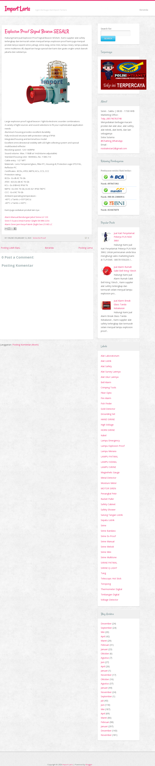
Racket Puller (107, 498)
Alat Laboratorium (110, 355)
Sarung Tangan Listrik (112, 514)
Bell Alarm (106, 382)
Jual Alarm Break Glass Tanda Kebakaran (122, 304)
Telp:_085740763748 (111, 118)
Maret (104, 640)
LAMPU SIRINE (108, 467)
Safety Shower (108, 509)
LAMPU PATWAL (109, 456)
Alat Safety (106, 366)
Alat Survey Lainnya (111, 371)
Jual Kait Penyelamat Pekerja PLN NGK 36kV (124, 237)
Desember (106, 623)
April (103, 636)
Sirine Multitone (109, 557)
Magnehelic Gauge (110, 472)
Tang (103, 573)
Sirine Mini (106, 551)
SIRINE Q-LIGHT (109, 567)
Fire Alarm (106, 398)
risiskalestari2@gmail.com (114, 148)
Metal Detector (108, 477)
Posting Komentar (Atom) (25, 344)
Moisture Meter (109, 483)
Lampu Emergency (110, 440)
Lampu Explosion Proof (113, 445)
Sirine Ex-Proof (39, 238)
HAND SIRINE (108, 419)
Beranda (143, 9)
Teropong (106, 583)
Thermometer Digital (111, 589)
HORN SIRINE (108, 430)
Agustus (105, 657)
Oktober (105, 653)
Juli (102, 700)
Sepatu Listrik (107, 520)
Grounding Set (108, 414)
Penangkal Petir (109, 493)
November (106, 674)
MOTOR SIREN (108, 488)
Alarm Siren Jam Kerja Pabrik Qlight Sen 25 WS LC (28, 224)
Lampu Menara (108, 451)
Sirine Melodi (107, 546)
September (106, 627)
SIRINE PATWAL (109, 562)
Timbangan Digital (110, 594)
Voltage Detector (109, 599)
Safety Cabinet (108, 504)
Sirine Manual (107, 541)
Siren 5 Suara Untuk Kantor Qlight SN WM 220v (27, 220)
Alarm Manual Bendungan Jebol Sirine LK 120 (26, 217)
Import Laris (17, 9)
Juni (102, 662)
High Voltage (107, 424)
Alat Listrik (106, 360)
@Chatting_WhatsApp (112, 140)
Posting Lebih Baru (10, 247)
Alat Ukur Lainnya (109, 376)
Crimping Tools (108, 387)
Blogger (89, 764)
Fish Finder (106, 403)
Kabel (103, 435)
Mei (103, 632)
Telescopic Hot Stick (111, 578)
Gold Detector (108, 408)
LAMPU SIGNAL (109, 461)
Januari (104, 649)
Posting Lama (86, 247)
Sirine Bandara (108, 530)
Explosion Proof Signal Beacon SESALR (37, 31)
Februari (105, 644)
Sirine (103, 525)
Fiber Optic (106, 392)
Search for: (106, 28)
